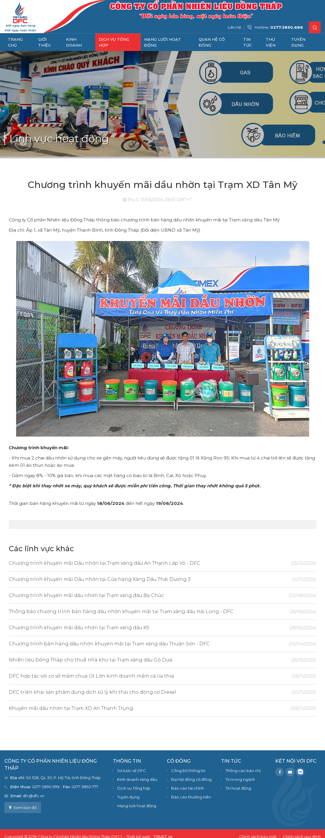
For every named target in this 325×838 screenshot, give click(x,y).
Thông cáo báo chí (243, 770)
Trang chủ (15, 42)
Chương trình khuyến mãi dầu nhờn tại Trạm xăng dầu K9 (143, 627)
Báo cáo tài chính (187, 788)
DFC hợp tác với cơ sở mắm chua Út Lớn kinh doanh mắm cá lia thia (143, 676)
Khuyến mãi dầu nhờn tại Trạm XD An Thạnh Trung (143, 708)
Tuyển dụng (298, 42)
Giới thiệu (44, 42)
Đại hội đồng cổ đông (191, 779)
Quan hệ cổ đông (212, 42)
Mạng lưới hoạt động (162, 42)
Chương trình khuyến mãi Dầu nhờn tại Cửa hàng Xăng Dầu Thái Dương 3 (143, 579)
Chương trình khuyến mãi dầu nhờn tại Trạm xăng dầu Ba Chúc (143, 595)
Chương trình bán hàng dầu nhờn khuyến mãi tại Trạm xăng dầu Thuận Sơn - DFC (143, 643)
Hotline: (279, 27)
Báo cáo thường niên (191, 797)
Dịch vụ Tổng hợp (114, 42)
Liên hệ (234, 27)
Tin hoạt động (238, 788)
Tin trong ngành (240, 779)
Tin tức (247, 42)
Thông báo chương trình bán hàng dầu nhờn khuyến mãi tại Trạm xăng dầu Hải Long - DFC (143, 611)
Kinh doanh (74, 42)
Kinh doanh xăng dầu (137, 779)
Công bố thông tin (188, 770)
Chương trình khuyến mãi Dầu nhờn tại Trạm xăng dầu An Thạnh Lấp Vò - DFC (143, 563)
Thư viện (270, 42)
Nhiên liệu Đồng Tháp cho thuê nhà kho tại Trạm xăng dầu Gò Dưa (143, 660)
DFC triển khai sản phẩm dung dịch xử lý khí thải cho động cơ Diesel (143, 692)
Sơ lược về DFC (131, 770)
